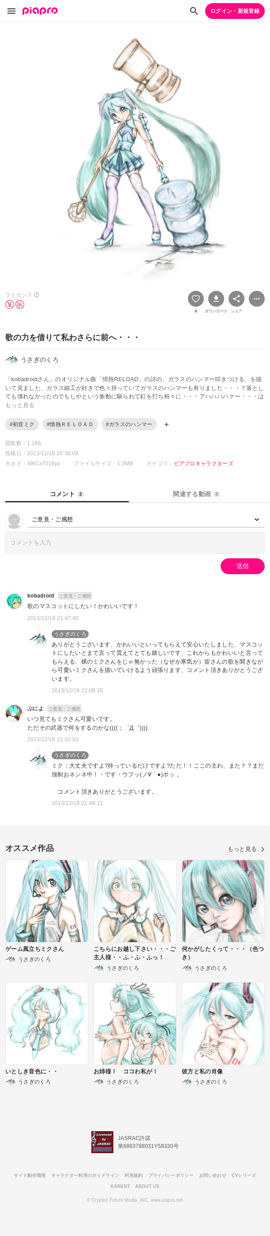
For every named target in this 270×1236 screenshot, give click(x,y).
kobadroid (40, 596)
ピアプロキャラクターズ (204, 463)
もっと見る (246, 849)
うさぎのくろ (70, 634)
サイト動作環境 (29, 1175)
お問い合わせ (212, 1175)
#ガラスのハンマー (129, 424)
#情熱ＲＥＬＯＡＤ (70, 424)
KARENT (120, 1186)
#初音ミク (22, 424)
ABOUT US (147, 1186)
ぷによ (35, 708)
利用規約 (133, 1175)
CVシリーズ (244, 1175)
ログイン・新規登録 (234, 11)
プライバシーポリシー (171, 1175)
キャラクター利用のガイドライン (85, 1175)
